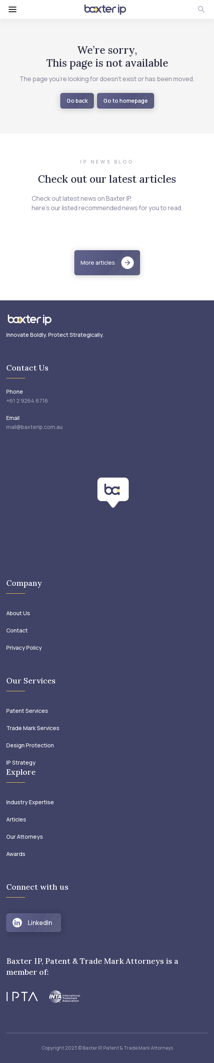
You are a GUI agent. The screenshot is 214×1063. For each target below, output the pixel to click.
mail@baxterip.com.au (34, 427)
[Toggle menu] (41, 9)
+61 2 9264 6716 (27, 400)
